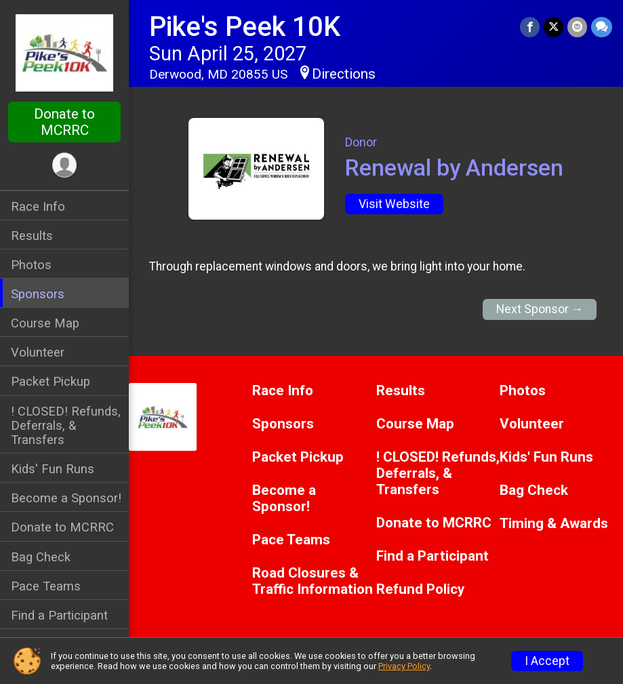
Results (32, 235)
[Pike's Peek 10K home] (64, 52)
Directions (344, 74)
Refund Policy (420, 589)
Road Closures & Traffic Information (312, 581)
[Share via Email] (577, 27)
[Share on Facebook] (530, 27)
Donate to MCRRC (64, 122)
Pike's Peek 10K (244, 27)
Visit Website (394, 204)
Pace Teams (46, 586)
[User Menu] (64, 165)
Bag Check (41, 557)
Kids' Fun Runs (52, 469)
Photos (31, 265)
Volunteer (37, 352)
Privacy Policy (404, 666)
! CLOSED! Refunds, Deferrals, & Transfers (66, 425)
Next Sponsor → (540, 309)
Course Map (45, 323)
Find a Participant (59, 615)
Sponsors (37, 294)
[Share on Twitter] (553, 27)
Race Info (38, 206)
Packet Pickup (50, 381)
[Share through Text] (601, 27)
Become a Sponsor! (66, 498)
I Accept (547, 661)
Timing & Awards (554, 523)
